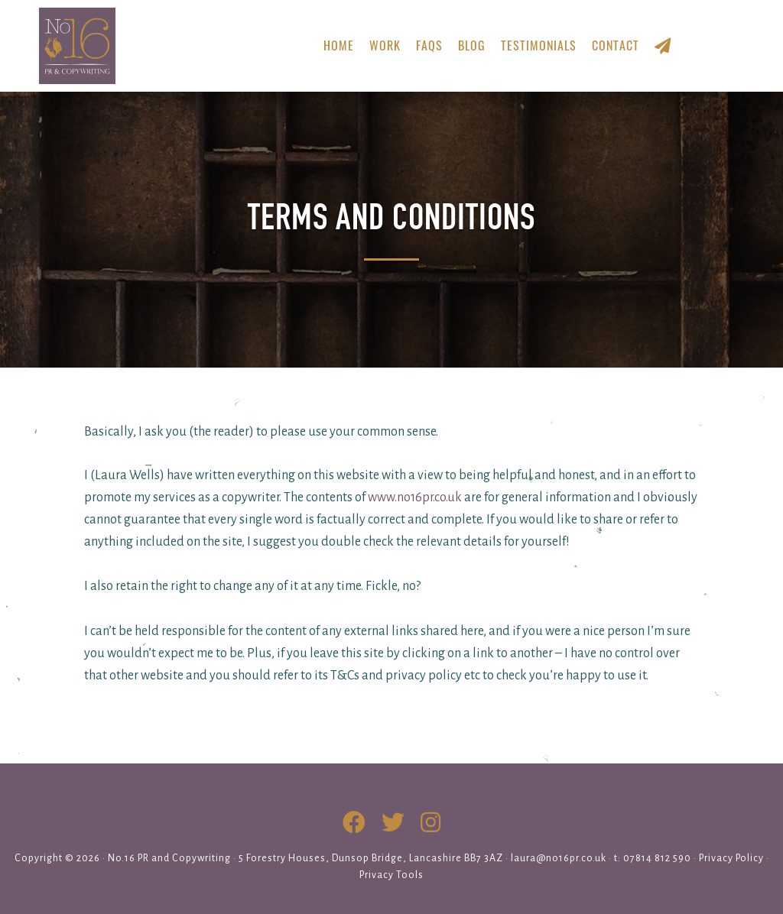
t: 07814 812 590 (652, 858)
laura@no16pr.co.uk (558, 858)
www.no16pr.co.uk (415, 497)
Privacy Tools (391, 875)
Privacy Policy (731, 858)
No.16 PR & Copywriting (144, 46)
